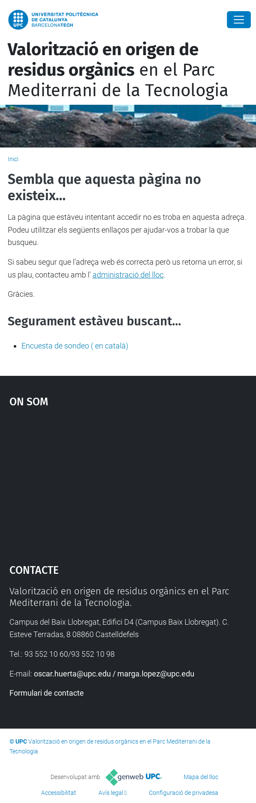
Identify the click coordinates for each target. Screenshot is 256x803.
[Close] (239, 19)
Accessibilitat (58, 792)
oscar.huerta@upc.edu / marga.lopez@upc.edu (114, 673)
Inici (13, 159)
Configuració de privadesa (183, 792)
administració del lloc (128, 274)
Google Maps (128, 481)
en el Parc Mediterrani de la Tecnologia (118, 70)
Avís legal (110, 792)
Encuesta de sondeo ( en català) (74, 345)
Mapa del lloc (201, 776)
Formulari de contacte (46, 692)
